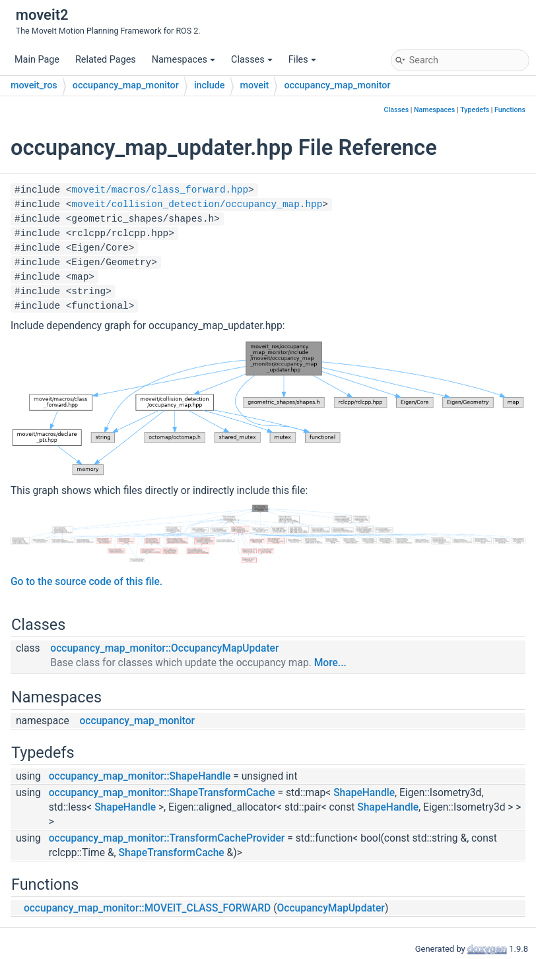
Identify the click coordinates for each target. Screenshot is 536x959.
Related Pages (105, 59)
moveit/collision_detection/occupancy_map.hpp (196, 204)
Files (302, 59)
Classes (252, 59)
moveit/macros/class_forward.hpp (159, 190)
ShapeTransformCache (171, 853)
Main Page (37, 59)
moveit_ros (34, 85)
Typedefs (474, 110)
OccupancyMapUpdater (331, 908)
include (209, 85)
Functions (509, 110)
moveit (254, 85)
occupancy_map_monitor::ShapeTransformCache (162, 793)
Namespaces (183, 59)
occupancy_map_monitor (126, 85)
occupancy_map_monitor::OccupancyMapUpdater (164, 648)
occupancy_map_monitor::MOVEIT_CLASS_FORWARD (147, 908)
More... (330, 663)
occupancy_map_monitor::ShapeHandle (140, 776)
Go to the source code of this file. (86, 582)
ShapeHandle (364, 793)
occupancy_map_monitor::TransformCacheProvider (167, 838)
